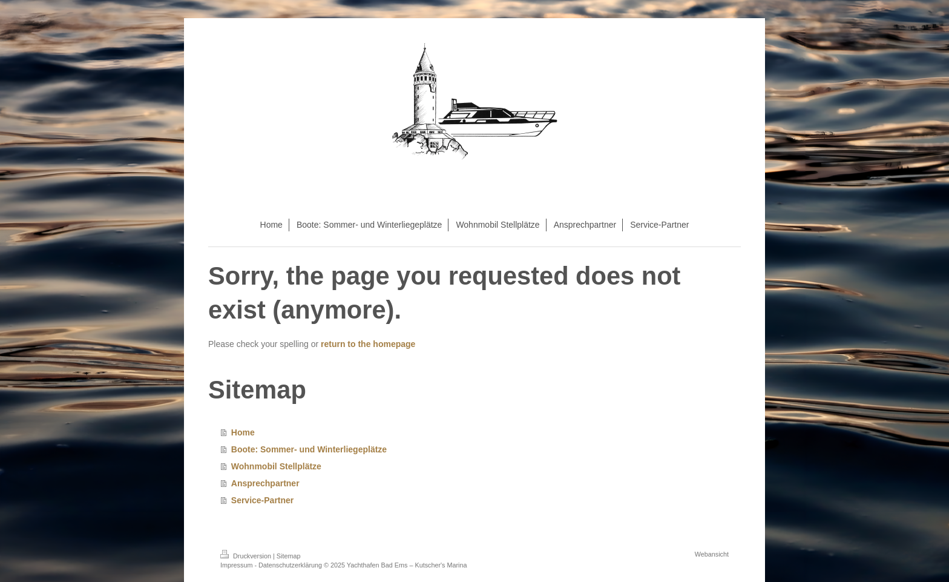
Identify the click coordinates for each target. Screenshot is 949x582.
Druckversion (246, 556)
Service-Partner (262, 500)
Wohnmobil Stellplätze (276, 466)
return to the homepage (368, 344)
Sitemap (289, 556)
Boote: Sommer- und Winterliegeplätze (309, 449)
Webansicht (712, 554)
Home (243, 432)
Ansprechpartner (265, 483)
